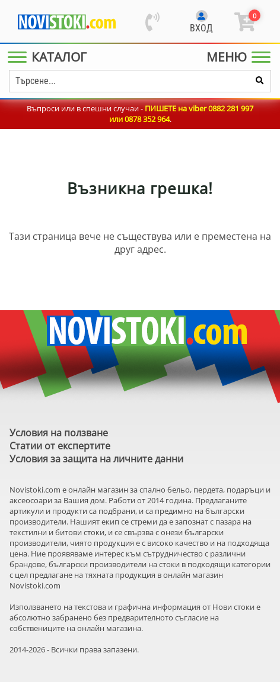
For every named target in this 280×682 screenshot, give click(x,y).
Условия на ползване (58, 432)
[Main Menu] (49, 57)
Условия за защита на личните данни (96, 458)
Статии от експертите (59, 445)
